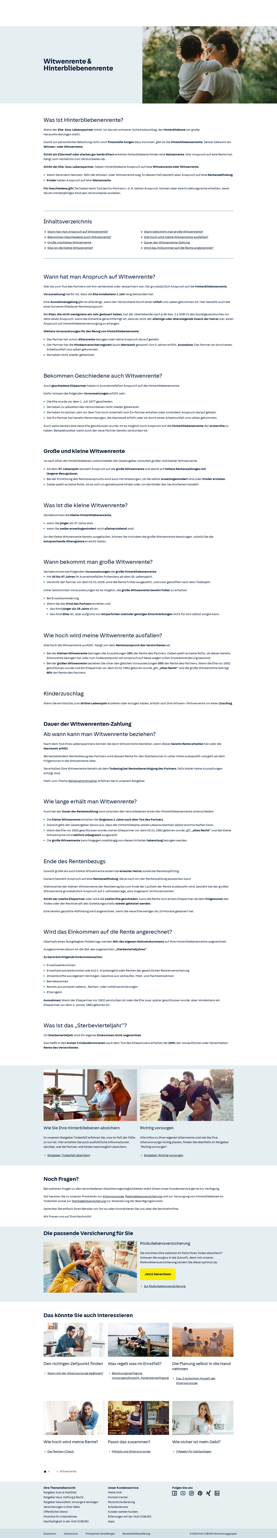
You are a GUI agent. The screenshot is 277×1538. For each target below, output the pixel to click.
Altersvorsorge (113, 1196)
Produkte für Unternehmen (60, 1516)
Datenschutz (71, 1533)
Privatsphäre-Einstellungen (100, 1533)
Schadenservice (118, 1506)
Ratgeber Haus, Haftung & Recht (64, 1496)
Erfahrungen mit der (129, 1516)
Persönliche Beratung (121, 1501)
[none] (90, 1095)
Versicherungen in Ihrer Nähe (62, 1506)
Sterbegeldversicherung (89, 1201)
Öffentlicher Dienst (56, 1511)
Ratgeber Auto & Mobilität (60, 1492)
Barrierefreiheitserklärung (136, 1533)
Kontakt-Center (118, 1496)
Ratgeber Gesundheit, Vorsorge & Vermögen (71, 1501)
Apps (111, 1520)
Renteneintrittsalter (82, 781)
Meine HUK (115, 1492)
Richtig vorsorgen (109, 1471)
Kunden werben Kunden (123, 1511)
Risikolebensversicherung (143, 1196)
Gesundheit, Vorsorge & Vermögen (72, 1471)
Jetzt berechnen (158, 1274)
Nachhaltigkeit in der (66, 1521)
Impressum (50, 1533)
